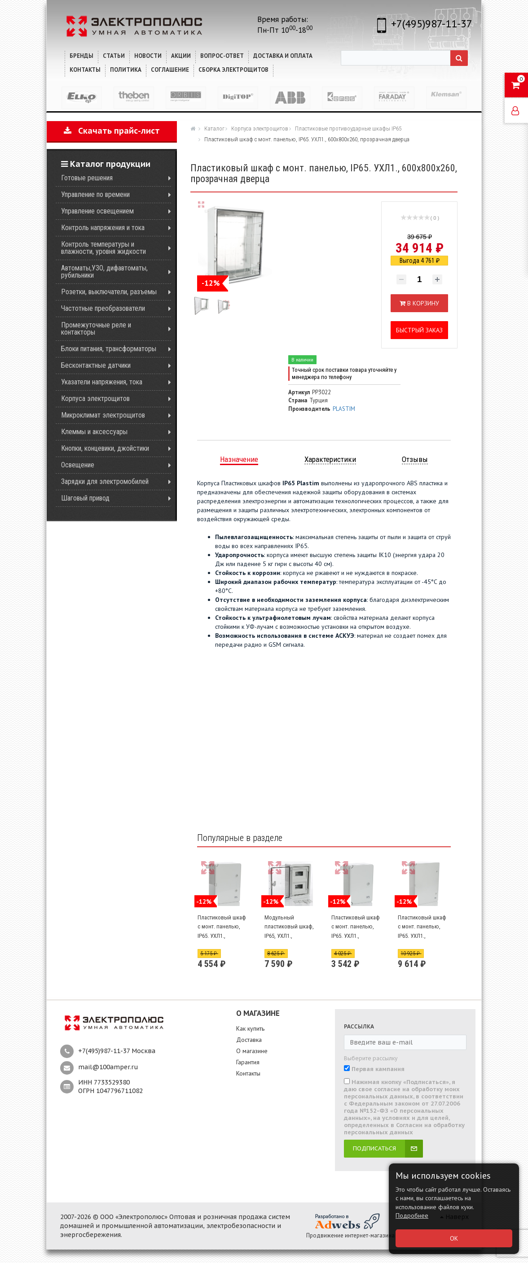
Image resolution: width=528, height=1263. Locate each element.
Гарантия (248, 1062)
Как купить (250, 1028)
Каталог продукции (105, 164)
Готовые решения (87, 178)
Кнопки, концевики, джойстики (105, 448)
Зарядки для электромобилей (105, 481)
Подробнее (412, 1215)
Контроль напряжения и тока (103, 227)
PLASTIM (344, 409)
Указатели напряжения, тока (101, 382)
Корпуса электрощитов (95, 398)
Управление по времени (95, 194)
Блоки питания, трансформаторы (108, 348)
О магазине (252, 1051)
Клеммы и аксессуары (94, 431)
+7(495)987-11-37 (431, 23)
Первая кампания (378, 1069)
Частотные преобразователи (103, 308)
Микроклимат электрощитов (103, 415)
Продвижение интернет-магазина (350, 1235)
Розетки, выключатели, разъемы (109, 291)
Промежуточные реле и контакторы (96, 328)
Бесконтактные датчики (96, 365)
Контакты (248, 1073)
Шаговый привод (85, 498)
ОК (454, 1238)
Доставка (249, 1040)
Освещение (77, 465)
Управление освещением (97, 211)
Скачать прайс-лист (112, 131)
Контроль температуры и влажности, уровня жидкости (103, 248)
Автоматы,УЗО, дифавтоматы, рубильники (104, 271)
